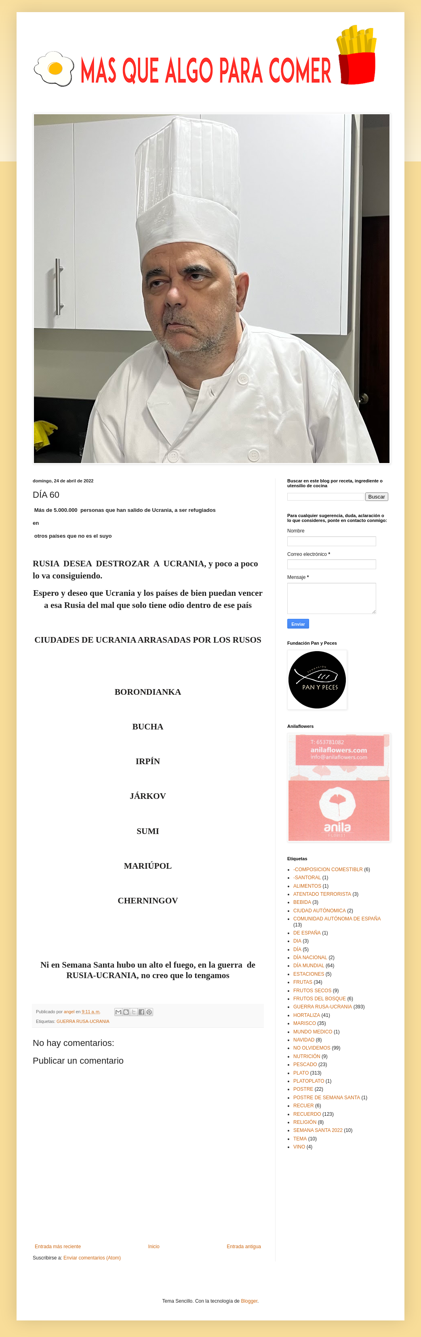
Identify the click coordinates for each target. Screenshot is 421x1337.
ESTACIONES (308, 974)
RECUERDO (307, 1114)
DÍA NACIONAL (310, 957)
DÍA (297, 949)
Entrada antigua (244, 1246)
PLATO (301, 1073)
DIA (297, 941)
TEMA (300, 1139)
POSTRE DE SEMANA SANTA (326, 1097)
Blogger (249, 1301)
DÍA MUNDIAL (308, 965)
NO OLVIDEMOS (311, 1048)
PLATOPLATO (308, 1081)
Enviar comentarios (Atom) (92, 1258)
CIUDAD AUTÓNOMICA (319, 911)
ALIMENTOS (307, 886)
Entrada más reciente (58, 1246)
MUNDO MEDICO (313, 1032)
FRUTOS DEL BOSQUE (319, 999)
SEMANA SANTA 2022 (318, 1130)
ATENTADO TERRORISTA (322, 894)
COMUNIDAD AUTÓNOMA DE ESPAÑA (337, 919)
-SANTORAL (307, 877)
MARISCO (304, 1023)
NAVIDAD (303, 1040)
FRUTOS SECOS (312, 990)
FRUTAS (302, 982)
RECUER (303, 1106)
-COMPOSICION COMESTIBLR (328, 869)
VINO (299, 1147)
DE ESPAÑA (307, 933)
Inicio (154, 1246)
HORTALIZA (306, 1015)
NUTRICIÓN (306, 1056)
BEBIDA (302, 902)
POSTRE (303, 1089)
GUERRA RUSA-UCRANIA (83, 1021)
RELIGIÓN (304, 1122)
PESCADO (305, 1064)
